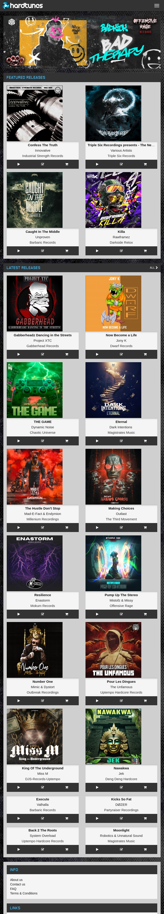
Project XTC (43, 340)
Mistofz (115, 600)
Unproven (42, 237)
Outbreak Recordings (43, 692)
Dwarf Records (121, 346)
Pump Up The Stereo (121, 595)
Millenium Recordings (43, 519)
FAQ (13, 889)
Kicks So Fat (121, 799)
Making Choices (121, 508)
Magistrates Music (121, 432)
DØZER (121, 804)
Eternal (121, 422)
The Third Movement (121, 519)
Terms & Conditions (23, 893)
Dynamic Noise (42, 427)
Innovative (42, 150)
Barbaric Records (43, 242)
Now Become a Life (121, 335)
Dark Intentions (121, 427)
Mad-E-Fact (33, 514)
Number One (43, 681)
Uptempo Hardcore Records (121, 692)
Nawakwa (121, 768)
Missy (128, 600)
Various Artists (121, 150)
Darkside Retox (121, 242)
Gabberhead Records (43, 346)
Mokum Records (42, 606)
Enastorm (43, 600)
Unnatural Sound (130, 836)
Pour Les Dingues (121, 681)
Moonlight (121, 830)
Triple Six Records (121, 156)
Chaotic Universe (43, 432)
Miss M (42, 773)
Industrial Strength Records (42, 156)
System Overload (43, 836)
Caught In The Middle (43, 232)
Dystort (49, 687)
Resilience (42, 595)
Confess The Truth (43, 145)
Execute (42, 799)
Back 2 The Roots (43, 830)
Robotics (106, 836)
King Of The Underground (42, 768)
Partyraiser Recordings (121, 810)
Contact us (17, 884)
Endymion (53, 514)
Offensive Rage (121, 606)
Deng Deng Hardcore (121, 779)
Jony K (121, 340)
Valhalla (43, 804)
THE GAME (43, 422)
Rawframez (121, 237)
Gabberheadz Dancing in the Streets (43, 335)
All (154, 267)
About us (16, 880)
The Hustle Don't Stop (42, 508)
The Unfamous (121, 687)
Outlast (121, 514)
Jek (121, 773)
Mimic (35, 687)
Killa (121, 232)
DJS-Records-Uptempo (42, 779)
